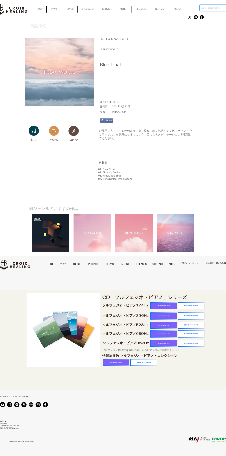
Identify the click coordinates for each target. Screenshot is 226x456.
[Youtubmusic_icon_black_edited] (31, 404)
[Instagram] (38, 404)
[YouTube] (196, 17)
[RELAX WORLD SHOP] (163, 305)
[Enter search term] (212, 7)
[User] (73, 131)
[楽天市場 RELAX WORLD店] (191, 305)
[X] (190, 17)
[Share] (106, 120)
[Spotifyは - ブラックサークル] (16, 404)
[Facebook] (202, 17)
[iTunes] (9, 404)
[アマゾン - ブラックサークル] (24, 404)
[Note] (34, 131)
